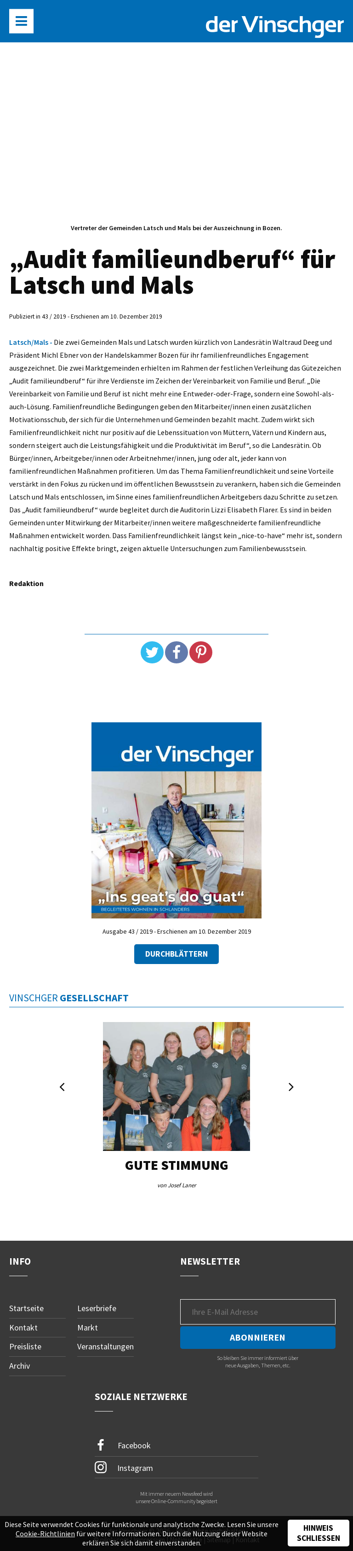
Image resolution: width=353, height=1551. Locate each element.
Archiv (19, 1365)
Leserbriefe (96, 1308)
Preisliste (25, 1346)
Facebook (123, 1445)
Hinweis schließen (318, 1533)
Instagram (124, 1467)
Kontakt (23, 1327)
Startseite (26, 1308)
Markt (87, 1327)
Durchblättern (176, 954)
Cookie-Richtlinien (45, 1533)
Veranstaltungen (105, 1346)
